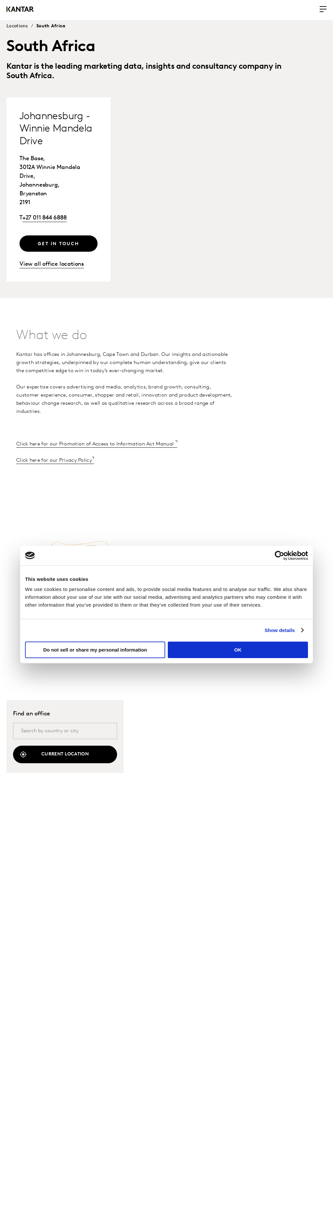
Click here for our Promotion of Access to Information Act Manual (95, 444)
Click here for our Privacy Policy (54, 460)
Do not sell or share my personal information (95, 650)
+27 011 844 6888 (44, 218)
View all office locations (52, 264)
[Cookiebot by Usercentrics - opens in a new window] (279, 555)
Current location (65, 754)
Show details (280, 630)
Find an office (31, 714)
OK (238, 650)
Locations (17, 26)
